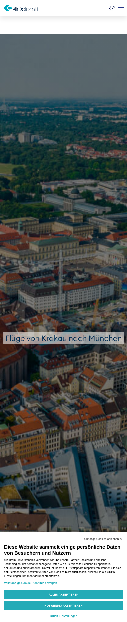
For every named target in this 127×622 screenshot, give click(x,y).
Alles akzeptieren (63, 594)
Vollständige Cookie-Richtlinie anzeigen (30, 583)
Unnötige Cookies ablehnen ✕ (103, 539)
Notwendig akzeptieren (63, 605)
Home (8, 22)
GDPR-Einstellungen (63, 616)
